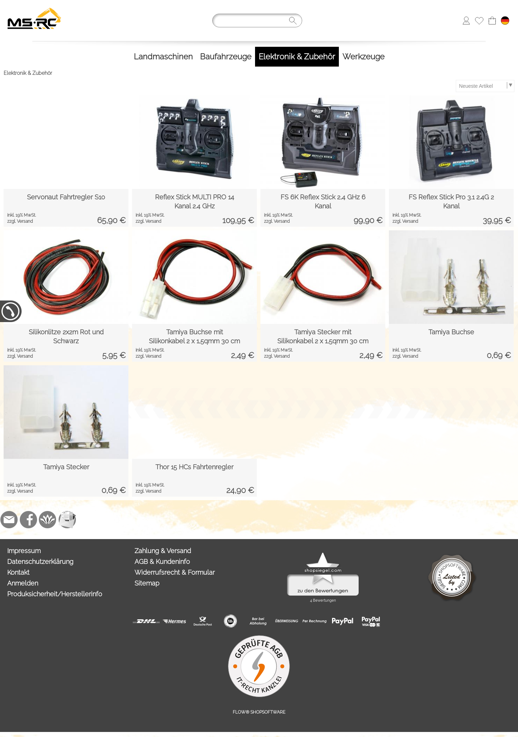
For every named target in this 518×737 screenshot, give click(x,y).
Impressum (24, 551)
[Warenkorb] (492, 20)
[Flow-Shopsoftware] (48, 520)
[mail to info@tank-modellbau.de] (9, 520)
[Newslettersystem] (67, 520)
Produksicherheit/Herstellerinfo (54, 594)
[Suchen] (257, 20)
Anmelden (22, 583)
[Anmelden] (466, 20)
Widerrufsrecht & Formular (175, 572)
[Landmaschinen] (163, 57)
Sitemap (147, 583)
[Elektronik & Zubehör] (297, 57)
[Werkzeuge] (363, 57)
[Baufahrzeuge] (225, 57)
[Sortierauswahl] (485, 86)
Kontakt (18, 572)
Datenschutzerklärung (40, 561)
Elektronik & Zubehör (28, 73)
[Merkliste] (479, 20)
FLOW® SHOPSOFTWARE (259, 712)
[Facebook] (28, 520)
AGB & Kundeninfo (162, 561)
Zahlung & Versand (163, 551)
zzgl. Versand (20, 221)
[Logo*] (34, 7)
